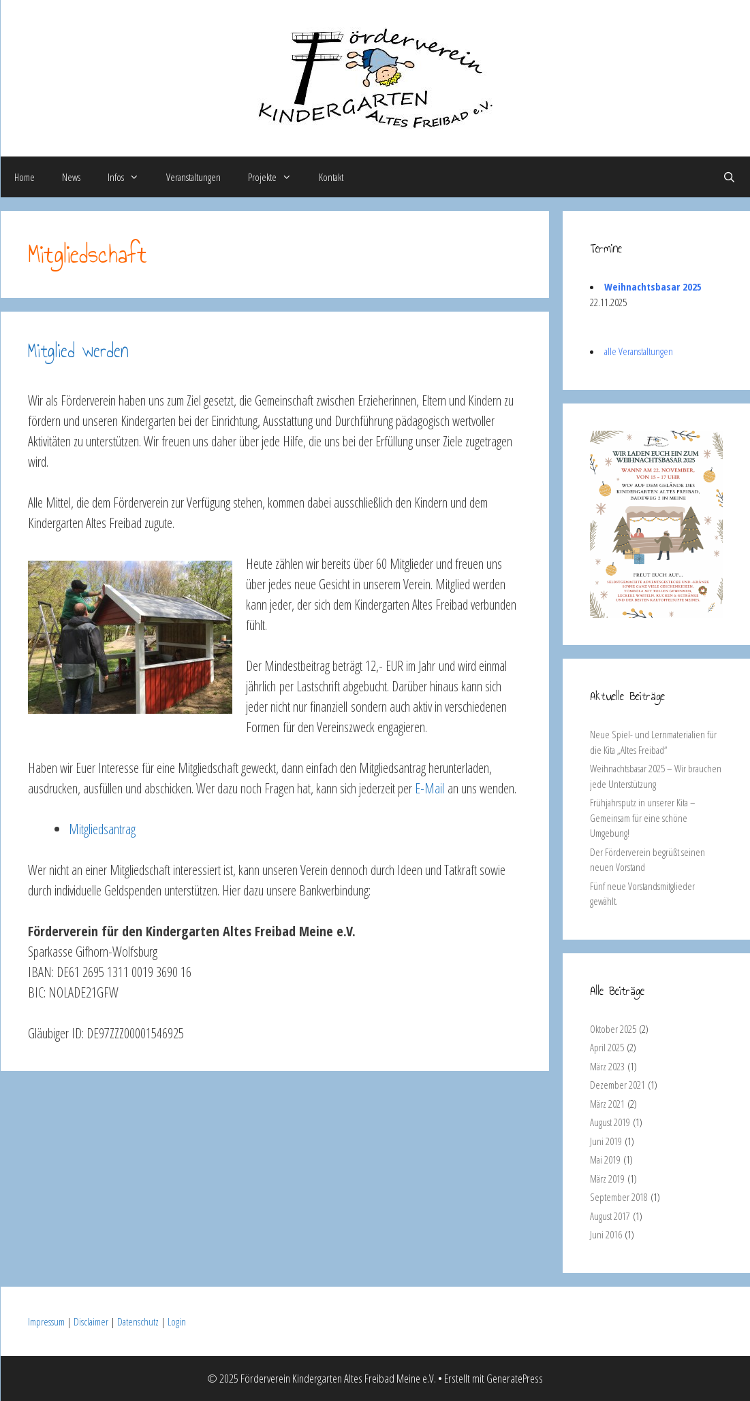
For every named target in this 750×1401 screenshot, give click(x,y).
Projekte (276, 176)
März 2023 (607, 1066)
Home (24, 177)
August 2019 (610, 1122)
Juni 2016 (606, 1234)
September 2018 (619, 1197)
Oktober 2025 (613, 1029)
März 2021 (607, 1103)
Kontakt (331, 177)
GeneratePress (514, 1378)
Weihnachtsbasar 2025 (653, 286)
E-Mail (429, 788)
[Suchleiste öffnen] (729, 176)
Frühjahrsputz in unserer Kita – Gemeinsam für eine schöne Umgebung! (643, 817)
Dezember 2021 (617, 1084)
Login (177, 1321)
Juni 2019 (606, 1141)
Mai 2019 (605, 1159)
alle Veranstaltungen (638, 351)
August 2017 (610, 1216)
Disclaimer (91, 1321)
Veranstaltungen (193, 177)
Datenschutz (138, 1321)
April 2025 (607, 1047)
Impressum (46, 1321)
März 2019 (607, 1178)
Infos (130, 176)
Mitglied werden (78, 350)
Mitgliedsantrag (102, 829)
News (71, 177)
